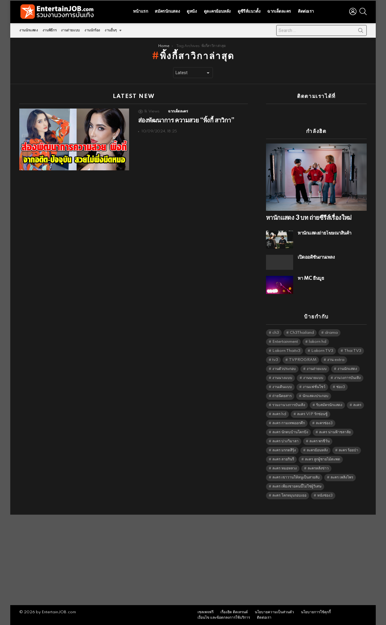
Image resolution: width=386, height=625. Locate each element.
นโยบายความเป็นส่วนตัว (274, 612)
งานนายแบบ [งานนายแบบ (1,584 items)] (313, 378)
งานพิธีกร (49, 30)
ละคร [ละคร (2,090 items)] (357, 405)
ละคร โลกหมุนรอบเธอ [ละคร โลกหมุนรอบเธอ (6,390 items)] (289, 495)
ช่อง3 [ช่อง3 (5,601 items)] (340, 387)
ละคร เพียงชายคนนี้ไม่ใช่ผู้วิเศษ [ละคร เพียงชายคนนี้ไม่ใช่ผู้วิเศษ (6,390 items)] (296, 486)
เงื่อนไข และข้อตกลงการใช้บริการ (224, 618)
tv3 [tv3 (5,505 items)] (275, 360)
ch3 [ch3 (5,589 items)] (275, 333)
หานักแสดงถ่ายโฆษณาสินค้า (324, 233)
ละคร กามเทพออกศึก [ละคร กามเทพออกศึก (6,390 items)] (288, 423)
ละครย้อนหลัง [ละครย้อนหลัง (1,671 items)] (317, 450)
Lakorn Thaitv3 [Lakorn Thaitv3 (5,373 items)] (286, 351)
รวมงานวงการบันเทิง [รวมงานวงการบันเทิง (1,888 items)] (288, 405)
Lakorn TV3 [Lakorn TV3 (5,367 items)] (322, 351)
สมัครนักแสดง (167, 11)
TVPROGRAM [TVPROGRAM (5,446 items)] (302, 360)
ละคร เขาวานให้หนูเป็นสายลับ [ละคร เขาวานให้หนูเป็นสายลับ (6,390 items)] (296, 477)
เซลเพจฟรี (206, 612)
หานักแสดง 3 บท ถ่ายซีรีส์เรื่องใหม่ (309, 218)
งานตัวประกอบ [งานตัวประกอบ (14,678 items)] (284, 369)
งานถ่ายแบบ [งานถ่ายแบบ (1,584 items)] (317, 369)
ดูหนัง (192, 11)
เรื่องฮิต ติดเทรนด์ (234, 612)
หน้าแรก (140, 11)
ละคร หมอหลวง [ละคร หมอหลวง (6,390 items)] (284, 468)
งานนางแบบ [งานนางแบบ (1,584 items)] (282, 378)
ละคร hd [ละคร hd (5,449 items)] (279, 414)
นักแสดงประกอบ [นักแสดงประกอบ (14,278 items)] (315, 396)
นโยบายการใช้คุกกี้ (316, 612)
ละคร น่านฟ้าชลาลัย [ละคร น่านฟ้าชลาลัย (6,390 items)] (335, 432)
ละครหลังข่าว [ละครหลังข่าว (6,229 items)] (318, 468)
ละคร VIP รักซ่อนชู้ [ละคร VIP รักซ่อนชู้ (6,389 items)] (312, 414)
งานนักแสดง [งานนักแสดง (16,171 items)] (347, 369)
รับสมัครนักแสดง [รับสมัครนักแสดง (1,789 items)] (329, 405)
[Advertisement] (193, 560)
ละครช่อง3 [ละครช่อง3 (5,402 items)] (324, 423)
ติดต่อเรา (306, 11)
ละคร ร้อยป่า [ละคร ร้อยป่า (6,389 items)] (348, 450)
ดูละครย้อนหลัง (217, 11)
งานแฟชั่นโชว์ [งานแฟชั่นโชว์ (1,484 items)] (314, 387)
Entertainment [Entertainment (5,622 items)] (285, 342)
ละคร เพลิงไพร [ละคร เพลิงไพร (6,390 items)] (342, 477)
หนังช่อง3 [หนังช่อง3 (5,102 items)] (325, 495)
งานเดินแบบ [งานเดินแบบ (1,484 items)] (282, 387)
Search (361, 31)
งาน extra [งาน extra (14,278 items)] (335, 360)
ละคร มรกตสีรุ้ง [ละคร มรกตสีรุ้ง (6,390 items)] (284, 450)
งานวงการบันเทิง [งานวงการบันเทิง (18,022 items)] (347, 378)
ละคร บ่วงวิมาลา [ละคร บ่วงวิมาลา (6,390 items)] (285, 441)
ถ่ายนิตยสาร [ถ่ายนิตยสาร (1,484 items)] (282, 396)
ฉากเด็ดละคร (279, 11)
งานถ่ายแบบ (70, 30)
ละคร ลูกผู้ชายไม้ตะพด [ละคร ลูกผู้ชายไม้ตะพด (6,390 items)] (322, 459)
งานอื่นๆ (111, 30)
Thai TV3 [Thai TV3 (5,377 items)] (352, 351)
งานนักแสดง (28, 30)
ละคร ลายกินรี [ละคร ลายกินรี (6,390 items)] (283, 459)
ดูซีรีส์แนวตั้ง (249, 11)
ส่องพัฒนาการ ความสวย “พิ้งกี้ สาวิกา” (186, 120)
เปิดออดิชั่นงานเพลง (316, 257)
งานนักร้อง (92, 30)
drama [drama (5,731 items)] (331, 333)
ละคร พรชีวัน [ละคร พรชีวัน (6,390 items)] (319, 441)
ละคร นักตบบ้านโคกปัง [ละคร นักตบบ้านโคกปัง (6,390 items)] (290, 432)
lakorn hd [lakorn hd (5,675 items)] (317, 342)
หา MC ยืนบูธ (311, 278)
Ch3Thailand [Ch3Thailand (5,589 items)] (302, 333)
